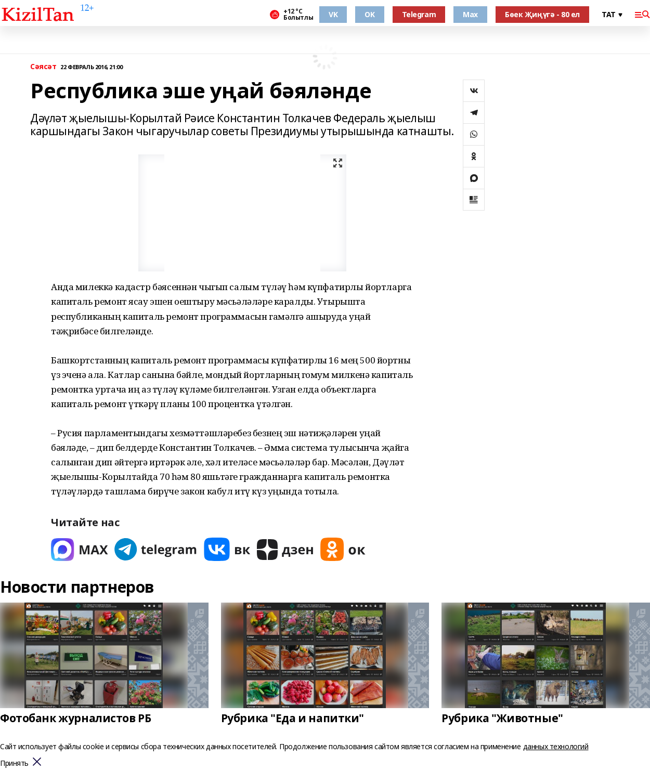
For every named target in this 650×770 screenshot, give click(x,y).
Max (470, 14)
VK (333, 14)
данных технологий (556, 746)
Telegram (419, 14)
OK (369, 14)
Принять (14, 763)
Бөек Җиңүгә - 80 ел (542, 14)
